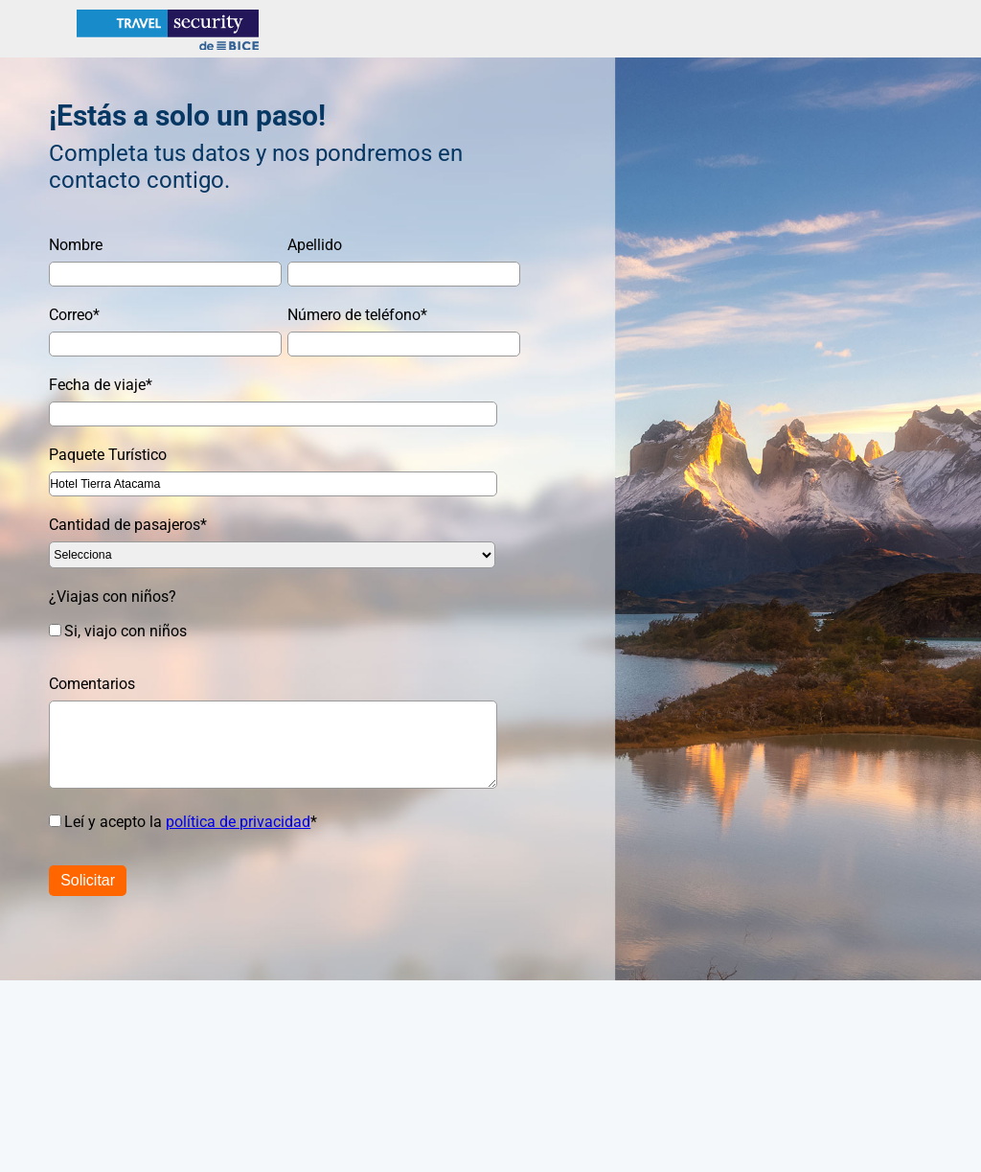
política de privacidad (238, 822)
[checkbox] (262, 630)
